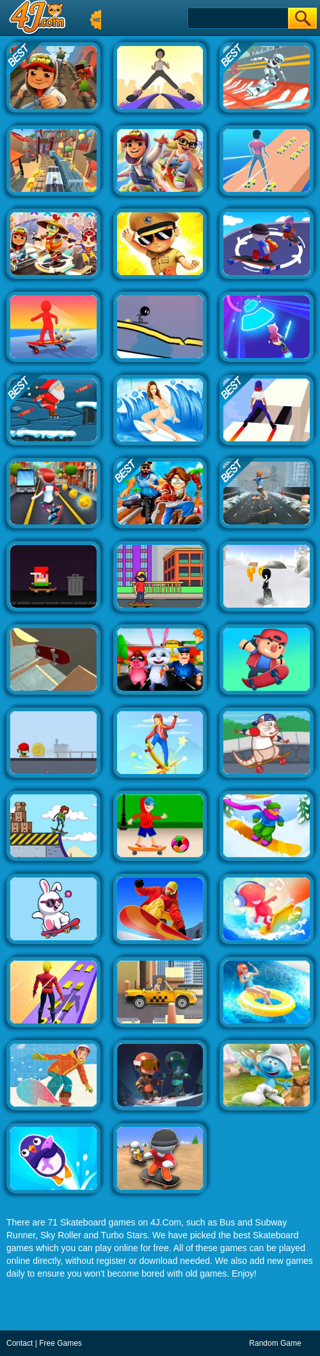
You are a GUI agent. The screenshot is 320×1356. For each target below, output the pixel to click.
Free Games (60, 1343)
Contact (19, 1343)
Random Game (275, 1343)
